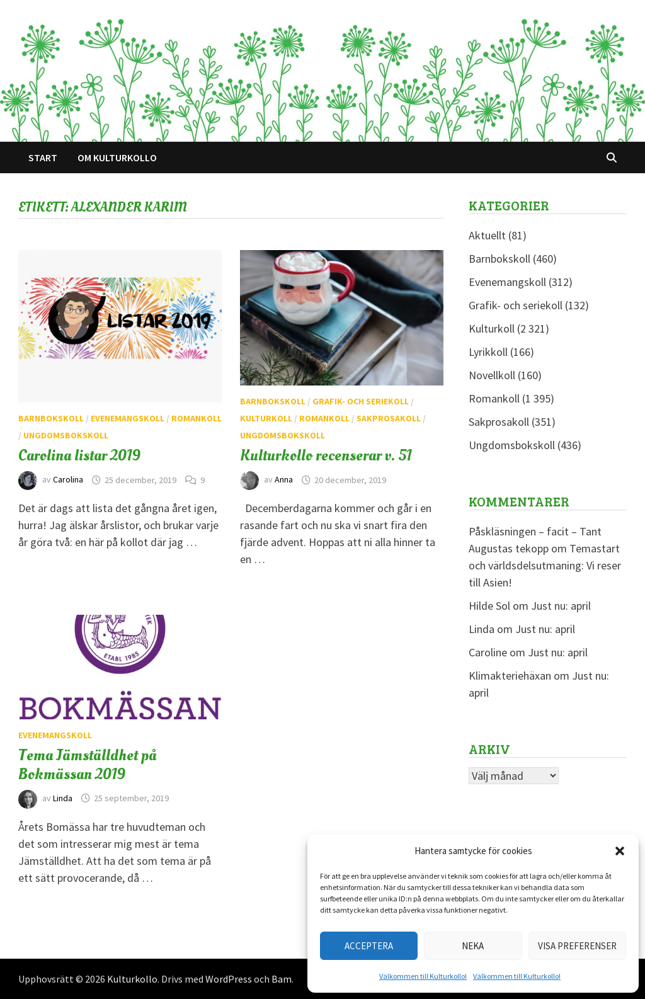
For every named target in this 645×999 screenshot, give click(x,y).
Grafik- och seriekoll (360, 401)
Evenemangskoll (127, 418)
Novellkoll (492, 375)
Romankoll (196, 418)
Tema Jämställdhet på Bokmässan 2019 (87, 765)
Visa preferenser (577, 946)
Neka (473, 946)
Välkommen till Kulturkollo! (423, 976)
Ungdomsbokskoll (65, 435)
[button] (620, 851)
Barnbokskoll (51, 418)
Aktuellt (487, 235)
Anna (284, 480)
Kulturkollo (132, 979)
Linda (62, 798)
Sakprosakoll (389, 418)
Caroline (488, 652)
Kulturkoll (266, 418)
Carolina (68, 480)
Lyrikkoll (488, 352)
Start (42, 157)
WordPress (228, 979)
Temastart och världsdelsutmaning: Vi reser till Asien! (545, 565)
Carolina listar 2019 (79, 455)
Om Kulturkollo (117, 157)
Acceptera (369, 946)
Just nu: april (561, 605)
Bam (281, 979)
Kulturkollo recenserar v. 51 (326, 455)
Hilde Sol (489, 605)
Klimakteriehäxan (510, 675)
